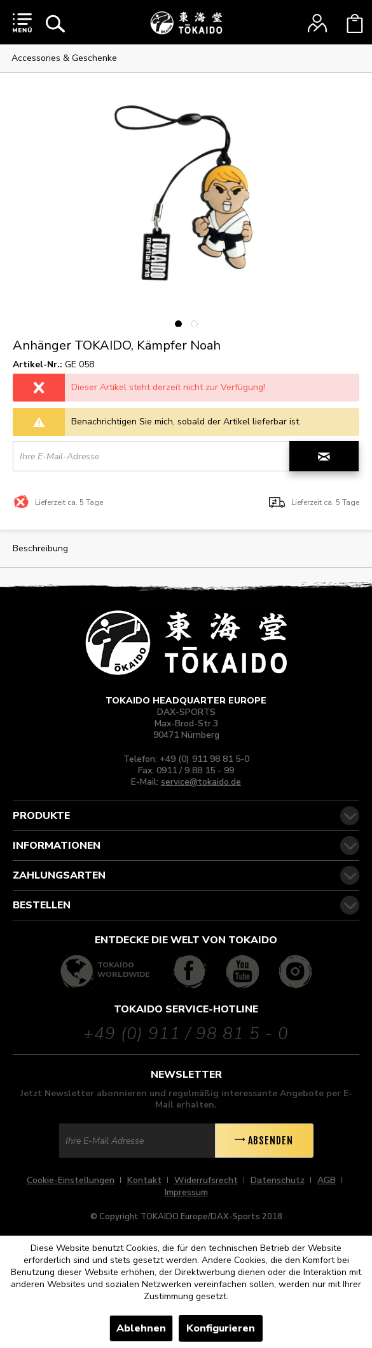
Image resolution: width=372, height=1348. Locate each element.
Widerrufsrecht (206, 1180)
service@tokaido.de (201, 782)
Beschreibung (40, 548)
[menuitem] (22, 22)
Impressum (186, 1192)
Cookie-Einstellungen (70, 1180)
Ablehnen (141, 1328)
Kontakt (144, 1180)
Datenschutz (278, 1180)
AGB (326, 1180)
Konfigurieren (220, 1328)
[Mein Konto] (317, 23)
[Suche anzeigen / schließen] (55, 23)
